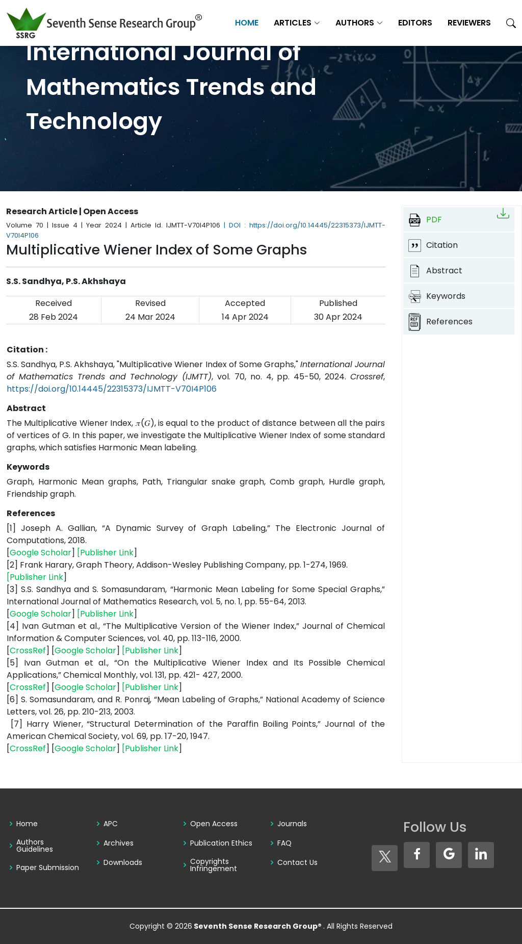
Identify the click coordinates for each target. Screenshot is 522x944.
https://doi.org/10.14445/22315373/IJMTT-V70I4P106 (112, 389)
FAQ (284, 843)
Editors (415, 23)
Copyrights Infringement (213, 865)
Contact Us (297, 862)
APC (110, 823)
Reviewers (469, 23)
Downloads (122, 862)
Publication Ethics (221, 843)
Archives (118, 843)
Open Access (214, 823)
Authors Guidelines (34, 845)
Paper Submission (47, 867)
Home (246, 23)
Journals (292, 823)
